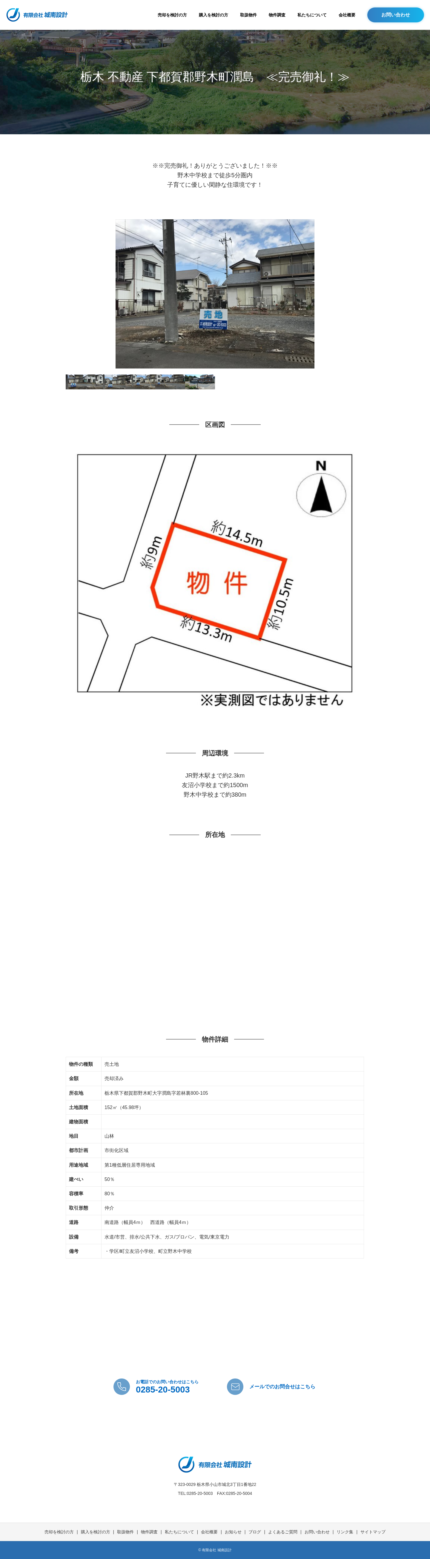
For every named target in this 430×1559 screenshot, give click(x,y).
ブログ (254, 1531)
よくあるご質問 (282, 1531)
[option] (215, 293)
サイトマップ (373, 1531)
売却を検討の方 (172, 15)
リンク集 (345, 1531)
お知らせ (233, 1531)
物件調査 (277, 15)
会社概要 (347, 15)
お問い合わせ (395, 14)
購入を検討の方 (213, 15)
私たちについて (312, 15)
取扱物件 (248, 15)
